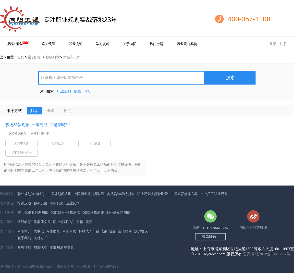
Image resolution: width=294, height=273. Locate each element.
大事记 (39, 231)
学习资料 (103, 44)
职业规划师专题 (62, 247)
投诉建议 (141, 231)
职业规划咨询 (28, 267)
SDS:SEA (17, 134)
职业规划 (64, 91)
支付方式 (40, 238)
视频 (89, 222)
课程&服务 (18, 43)
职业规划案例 (187, 44)
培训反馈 (24, 203)
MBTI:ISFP (39, 134)
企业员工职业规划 (214, 194)
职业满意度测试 (118, 212)
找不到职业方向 (21, 152)
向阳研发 (69, 231)
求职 (88, 91)
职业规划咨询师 (106, 267)
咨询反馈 (40, 203)
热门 (68, 111)
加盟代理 (40, 247)
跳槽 (77, 91)
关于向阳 (129, 44)
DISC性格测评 (93, 212)
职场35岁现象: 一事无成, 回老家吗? (36, 125)
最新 (51, 111)
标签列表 (52, 57)
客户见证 (49, 44)
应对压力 (58, 143)
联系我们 (24, 238)
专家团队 (53, 231)
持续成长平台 (89, 231)
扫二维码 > (210, 236)
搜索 (230, 77)
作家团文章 (42, 222)
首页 (20, 57)
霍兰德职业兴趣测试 (32, 212)
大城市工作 (71, 57)
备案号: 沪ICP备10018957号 (266, 254)
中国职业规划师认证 (89, 194)
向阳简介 (24, 231)
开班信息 (24, 247)
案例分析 (35, 57)
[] (69, 125)
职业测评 (76, 44)
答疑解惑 (24, 222)
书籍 (79, 222)
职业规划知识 (63, 222)
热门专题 (156, 44)
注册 (283, 44)
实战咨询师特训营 (121, 194)
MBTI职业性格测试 (65, 212)
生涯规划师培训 (59, 194)
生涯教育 (84, 267)
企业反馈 (73, 203)
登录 (273, 44)
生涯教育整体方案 (184, 194)
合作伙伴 (125, 231)
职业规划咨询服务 (31, 194)
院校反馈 (56, 203)
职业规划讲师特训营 (152, 194)
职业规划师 (65, 267)
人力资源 (94, 143)
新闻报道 (108, 231)
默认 (34, 111)
